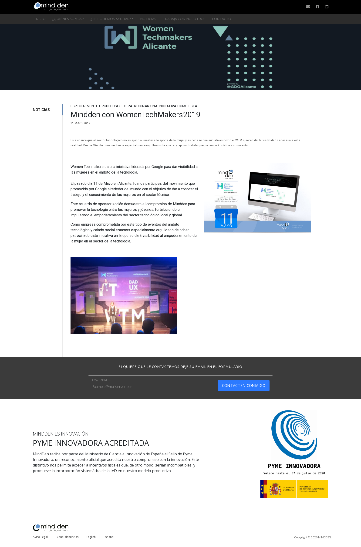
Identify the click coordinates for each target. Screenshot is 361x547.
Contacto (221, 18)
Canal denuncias (67, 537)
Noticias (148, 18)
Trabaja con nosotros (184, 18)
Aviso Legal (40, 537)
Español (109, 537)
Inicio (40, 18)
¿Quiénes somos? (68, 18)
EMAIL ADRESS (101, 380)
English (91, 537)
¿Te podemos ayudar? (110, 18)
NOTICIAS (41, 109)
